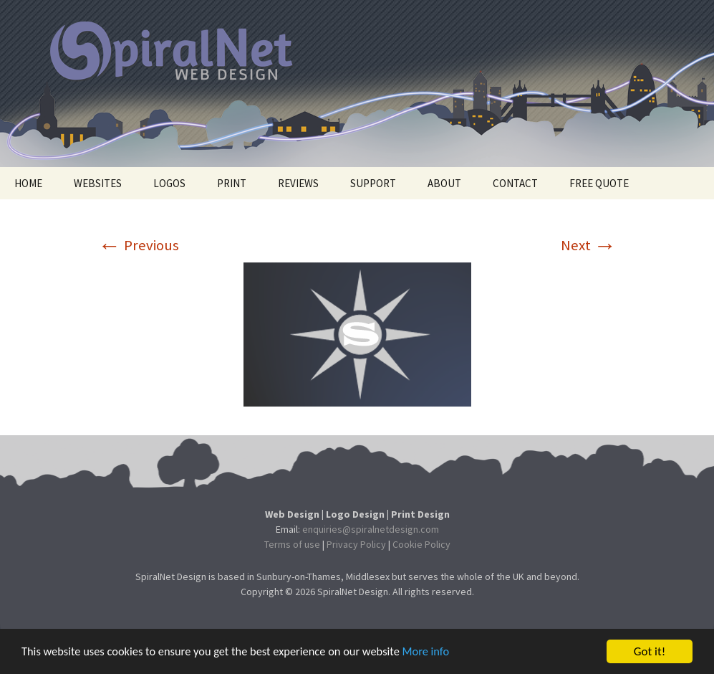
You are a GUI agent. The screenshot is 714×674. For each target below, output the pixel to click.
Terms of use (292, 544)
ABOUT (444, 183)
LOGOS (169, 183)
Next (589, 245)
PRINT (231, 183)
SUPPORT (373, 183)
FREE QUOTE (599, 183)
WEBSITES (98, 183)
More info (440, 657)
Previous (138, 245)
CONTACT (515, 183)
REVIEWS (298, 183)
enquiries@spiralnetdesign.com (370, 529)
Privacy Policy (356, 544)
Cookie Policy (421, 544)
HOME (28, 183)
